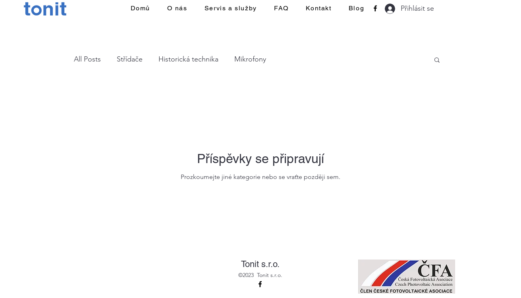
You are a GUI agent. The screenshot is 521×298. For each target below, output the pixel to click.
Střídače (130, 59)
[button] (437, 60)
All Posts (87, 59)
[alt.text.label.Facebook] (375, 8)
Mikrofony (250, 59)
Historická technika (188, 59)
